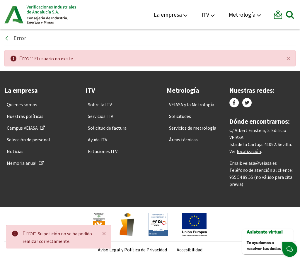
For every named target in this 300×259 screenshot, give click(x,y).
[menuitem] (22, 104)
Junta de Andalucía (13, 14)
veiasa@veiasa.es (260, 163)
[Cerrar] (288, 58)
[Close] (104, 233)
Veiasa (51, 14)
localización (249, 151)
